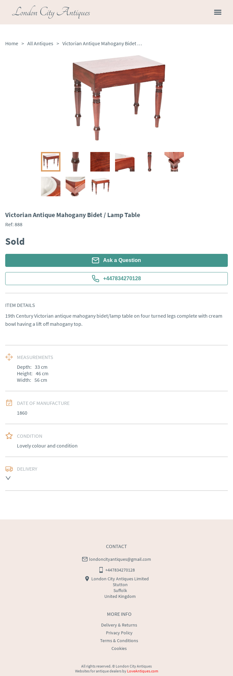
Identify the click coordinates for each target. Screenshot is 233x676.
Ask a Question (116, 260)
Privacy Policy (119, 633)
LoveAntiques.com (142, 671)
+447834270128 (116, 278)
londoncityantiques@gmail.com (120, 559)
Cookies (119, 648)
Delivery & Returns (119, 625)
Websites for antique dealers (98, 671)
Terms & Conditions (119, 640)
